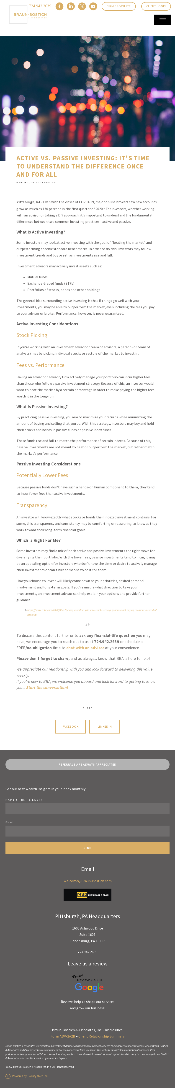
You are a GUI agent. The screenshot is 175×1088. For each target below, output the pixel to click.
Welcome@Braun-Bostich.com (88, 881)
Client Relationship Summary (101, 1036)
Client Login (156, 6)
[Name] (87, 808)
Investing (48, 182)
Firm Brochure (119, 6)
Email (10, 822)
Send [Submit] (87, 848)
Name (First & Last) (23, 799)
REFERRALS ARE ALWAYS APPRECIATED (87, 764)
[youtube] (93, 6)
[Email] (87, 831)
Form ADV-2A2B (63, 1036)
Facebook (70, 726)
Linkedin (105, 726)
